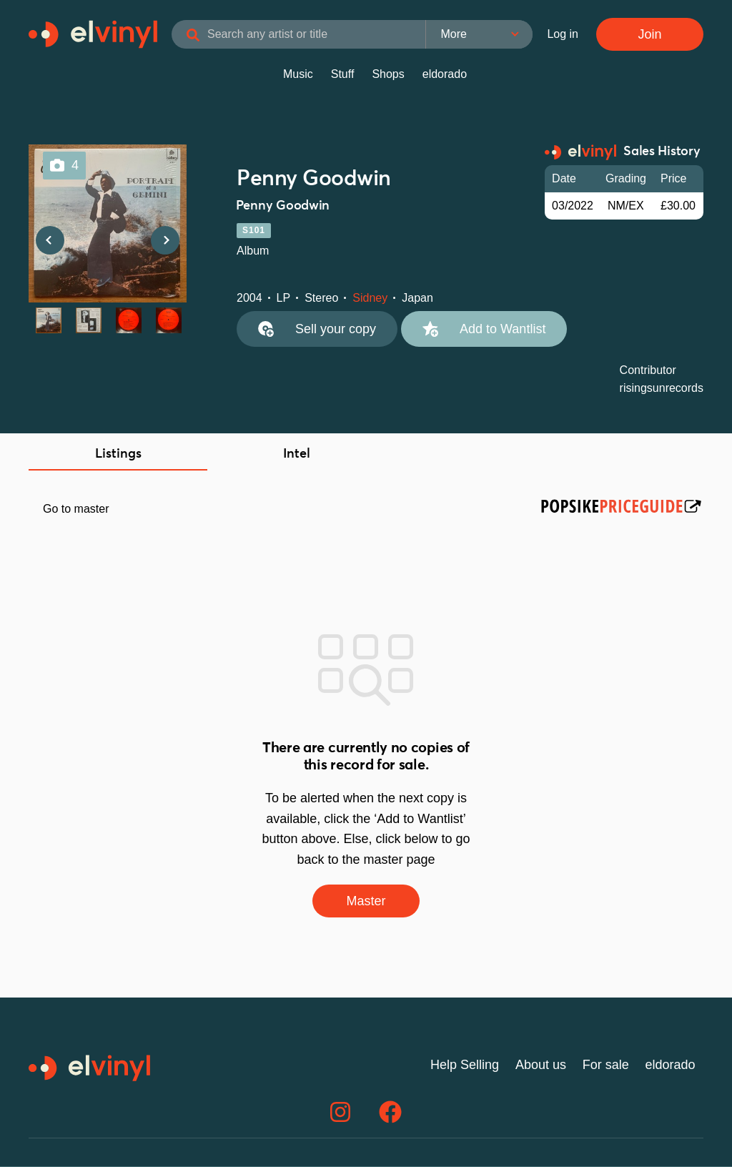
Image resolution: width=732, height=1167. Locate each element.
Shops (388, 74)
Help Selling (464, 1065)
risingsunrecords (661, 388)
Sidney (369, 298)
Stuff (343, 74)
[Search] (193, 35)
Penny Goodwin (314, 178)
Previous (50, 240)
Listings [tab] (118, 454)
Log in (562, 34)
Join (649, 34)
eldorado (444, 74)
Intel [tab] (296, 454)
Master (365, 901)
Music (298, 74)
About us (540, 1065)
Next (165, 240)
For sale (606, 1065)
